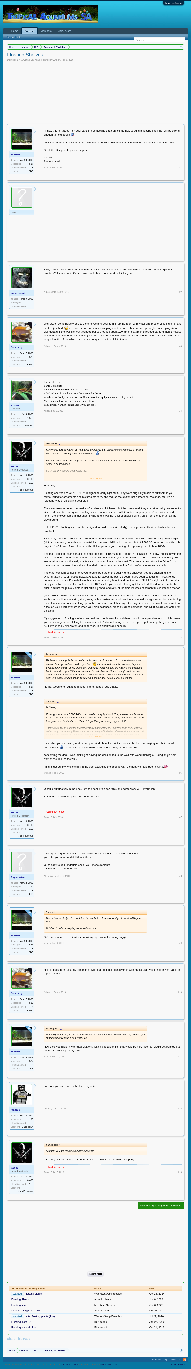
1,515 (30, 418)
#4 (180, 410)
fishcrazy (16, 347)
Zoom (14, 466)
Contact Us (155, 1359)
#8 (180, 876)
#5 (180, 637)
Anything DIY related (31, 60)
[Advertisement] (95, 91)
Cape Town (27, 1127)
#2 (180, 292)
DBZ (30, 171)
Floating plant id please (24, 1327)
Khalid (15, 405)
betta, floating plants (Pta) (40, 1316)
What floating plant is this (26, 1310)
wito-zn (56, 60)
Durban (29, 364)
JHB (31, 894)
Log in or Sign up (173, 3)
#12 (180, 1108)
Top (179, 1359)
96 (32, 1119)
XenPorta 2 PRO (69, 1364)
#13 (180, 1172)
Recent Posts (95, 1273)
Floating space (19, 1305)
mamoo (15, 1109)
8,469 (30, 479)
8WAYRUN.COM (108, 1364)
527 (31, 164)
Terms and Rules (178, 1364)
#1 (180, 167)
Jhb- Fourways (25, 490)
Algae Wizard (19, 877)
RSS (184, 1359)
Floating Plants (20, 1299)
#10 (180, 992)
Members (46, 30)
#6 (180, 773)
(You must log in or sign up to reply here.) (160, 1205)
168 (31, 886)
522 (31, 357)
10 (32, 302)
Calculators (64, 30)
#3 (180, 346)
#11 (180, 1056)
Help (165, 1359)
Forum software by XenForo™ (32, 1364)
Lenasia (29, 425)
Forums (29, 31)
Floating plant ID (21, 1321)
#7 (180, 817)
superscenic (18, 293)
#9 (180, 943)
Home (14, 30)
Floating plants (33, 1293)
